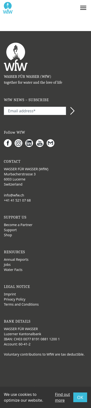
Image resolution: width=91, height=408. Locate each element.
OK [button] (80, 397)
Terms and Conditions (21, 304)
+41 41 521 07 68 (17, 200)
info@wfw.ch (14, 195)
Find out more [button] (62, 397)
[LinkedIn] (30, 143)
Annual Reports (16, 259)
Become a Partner (18, 224)
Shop (8, 235)
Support (10, 230)
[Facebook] (9, 143)
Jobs (7, 264)
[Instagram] (20, 143)
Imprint (10, 294)
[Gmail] (52, 143)
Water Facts (13, 269)
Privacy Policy (14, 299)
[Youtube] (41, 143)
